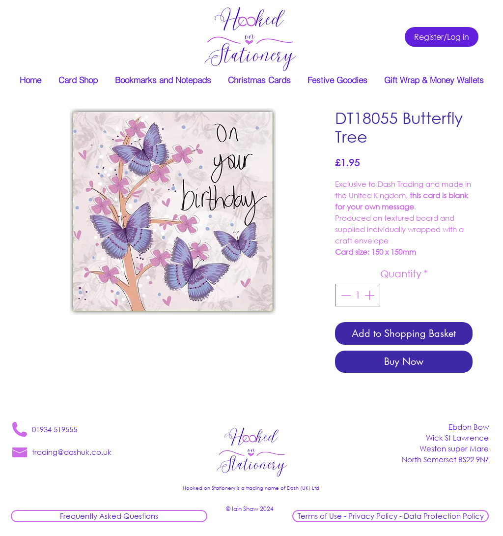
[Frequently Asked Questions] (109, 516)
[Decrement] (344, 295)
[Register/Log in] (441, 37)
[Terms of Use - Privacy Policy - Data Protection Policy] (390, 516)
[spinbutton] (357, 295)
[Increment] (370, 295)
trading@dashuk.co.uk (72, 452)
